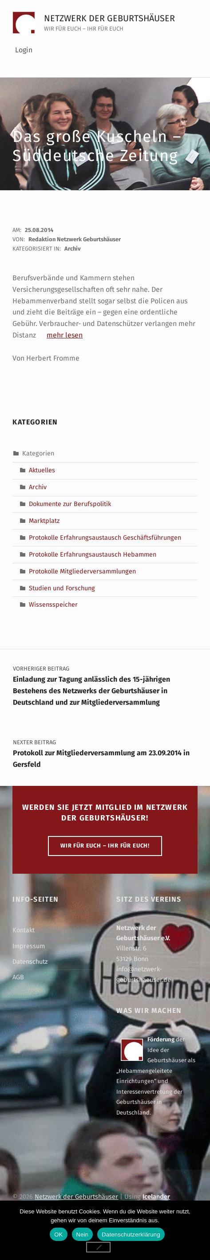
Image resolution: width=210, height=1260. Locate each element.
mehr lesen (65, 335)
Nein (82, 1234)
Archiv (72, 248)
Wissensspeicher (53, 604)
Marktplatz (44, 521)
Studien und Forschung (62, 588)
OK (58, 1234)
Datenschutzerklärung (131, 1234)
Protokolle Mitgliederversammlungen (82, 571)
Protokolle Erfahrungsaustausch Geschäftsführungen (105, 538)
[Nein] (98, 1247)
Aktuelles (42, 470)
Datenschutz (30, 962)
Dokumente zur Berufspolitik (70, 504)
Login (23, 50)
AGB (18, 977)
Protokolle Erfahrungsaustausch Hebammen (92, 554)
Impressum (28, 946)
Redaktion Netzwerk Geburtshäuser (74, 239)
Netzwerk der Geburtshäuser (109, 18)
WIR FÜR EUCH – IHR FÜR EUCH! (105, 845)
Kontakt (23, 930)
